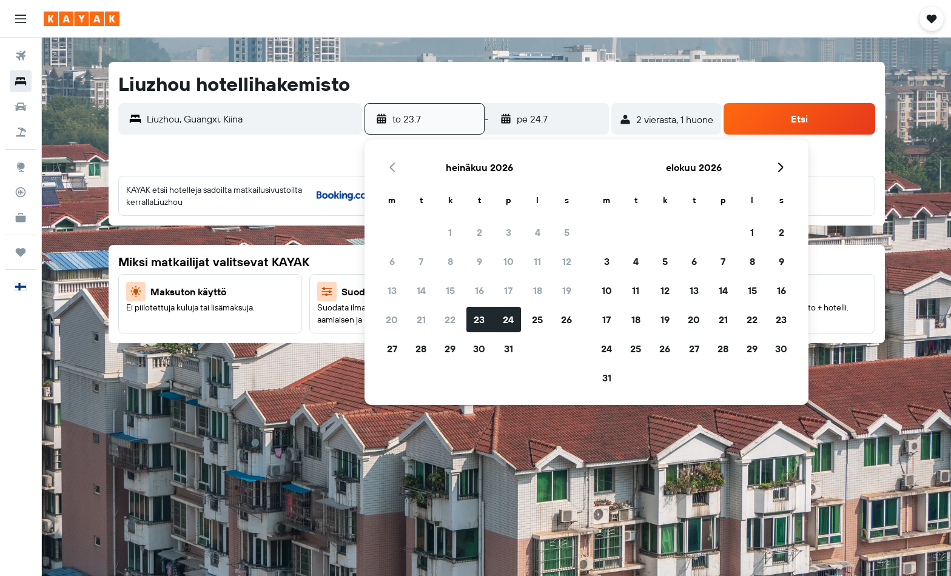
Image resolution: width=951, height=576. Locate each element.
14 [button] (421, 290)
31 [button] (508, 349)
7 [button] (420, 261)
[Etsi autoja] (20, 107)
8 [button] (450, 261)
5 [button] (567, 232)
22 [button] (450, 319)
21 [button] (421, 319)
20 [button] (392, 319)
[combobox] (251, 118)
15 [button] (450, 290)
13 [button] (392, 290)
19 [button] (566, 290)
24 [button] (508, 319)
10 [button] (508, 261)
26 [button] (566, 319)
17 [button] (508, 290)
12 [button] (566, 261)
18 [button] (537, 290)
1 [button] (450, 232)
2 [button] (479, 232)
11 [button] (537, 261)
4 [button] (537, 232)
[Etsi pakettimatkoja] (20, 132)
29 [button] (450, 349)
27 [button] (392, 349)
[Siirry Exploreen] (20, 167)
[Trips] (20, 252)
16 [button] (479, 290)
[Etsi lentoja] (20, 56)
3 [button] (508, 232)
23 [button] (479, 319)
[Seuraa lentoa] (20, 192)
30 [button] (479, 349)
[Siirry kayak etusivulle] (81, 19)
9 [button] (479, 261)
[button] (20, 18)
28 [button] (420, 349)
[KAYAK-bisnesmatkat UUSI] (20, 218)
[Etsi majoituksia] (20, 81)
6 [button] (392, 261)
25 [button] (537, 319)
